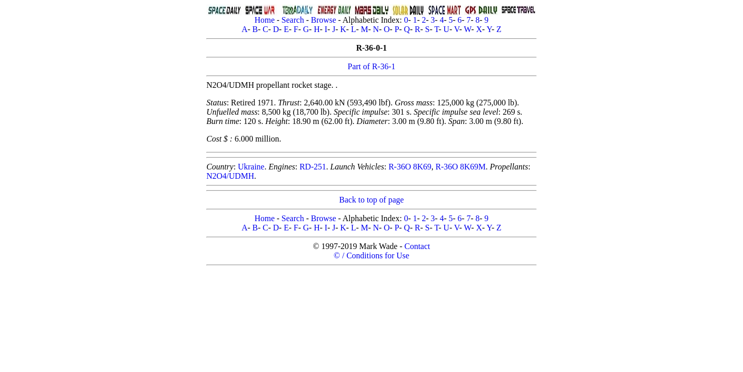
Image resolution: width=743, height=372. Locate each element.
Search (293, 20)
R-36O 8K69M (460, 166)
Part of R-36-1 (371, 66)
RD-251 (312, 166)
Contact (417, 246)
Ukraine (251, 166)
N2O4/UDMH (230, 176)
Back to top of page (371, 199)
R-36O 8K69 (410, 166)
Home (264, 20)
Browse (323, 20)
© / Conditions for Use (371, 255)
